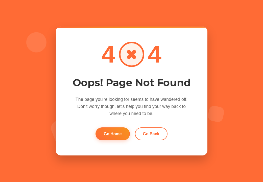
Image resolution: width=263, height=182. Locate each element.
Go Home (113, 134)
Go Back (151, 134)
